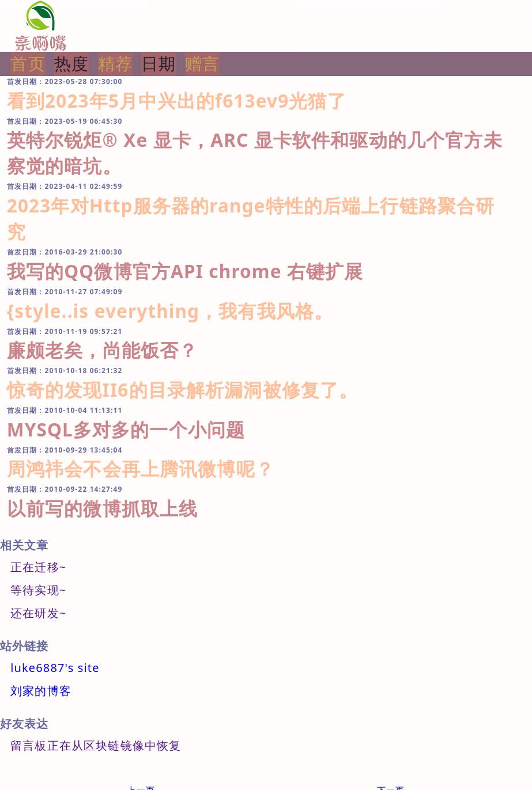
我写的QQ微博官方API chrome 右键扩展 (185, 271)
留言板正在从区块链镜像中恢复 (95, 745)
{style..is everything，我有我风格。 (170, 310)
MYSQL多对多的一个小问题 (126, 429)
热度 (71, 63)
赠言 (202, 63)
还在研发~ (38, 613)
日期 (158, 63)
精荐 (115, 63)
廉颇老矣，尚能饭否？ (102, 349)
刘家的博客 (40, 690)
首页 (27, 63)
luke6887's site (54, 667)
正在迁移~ (38, 567)
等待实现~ (38, 590)
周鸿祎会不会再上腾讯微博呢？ (140, 468)
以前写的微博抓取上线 (102, 508)
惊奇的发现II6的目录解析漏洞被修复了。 (183, 389)
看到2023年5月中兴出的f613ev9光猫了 (176, 100)
